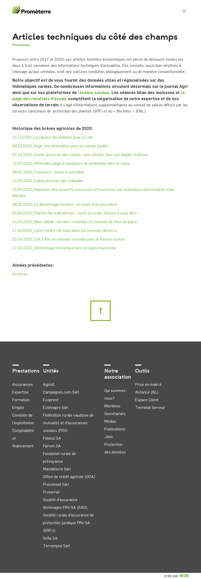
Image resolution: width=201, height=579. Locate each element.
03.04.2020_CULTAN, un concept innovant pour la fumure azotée (68, 239)
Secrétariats (115, 413)
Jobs (108, 436)
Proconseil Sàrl (56, 484)
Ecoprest (51, 399)
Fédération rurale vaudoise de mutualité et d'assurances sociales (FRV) (68, 423)
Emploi (18, 407)
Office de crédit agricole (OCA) (69, 476)
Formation (21, 45)
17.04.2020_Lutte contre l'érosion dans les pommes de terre (64, 230)
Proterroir (51, 492)
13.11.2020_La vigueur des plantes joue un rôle (52, 137)
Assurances (22, 384)
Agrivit (48, 384)
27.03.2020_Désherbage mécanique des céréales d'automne (64, 247)
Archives (20, 274)
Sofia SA (50, 538)
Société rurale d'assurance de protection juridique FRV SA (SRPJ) (68, 523)
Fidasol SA (52, 438)
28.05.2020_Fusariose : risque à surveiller (48, 172)
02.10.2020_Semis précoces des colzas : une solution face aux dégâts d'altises (80, 154)
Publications (114, 429)
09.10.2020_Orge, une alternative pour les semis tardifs (60, 145)
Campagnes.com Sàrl (61, 392)
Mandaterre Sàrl (57, 469)
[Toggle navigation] (184, 11)
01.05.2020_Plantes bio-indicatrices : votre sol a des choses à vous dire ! (75, 213)
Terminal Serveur (150, 407)
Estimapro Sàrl (56, 407)
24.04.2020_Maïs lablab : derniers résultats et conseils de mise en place (74, 221)
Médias (110, 421)
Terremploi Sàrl (56, 545)
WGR (184, 575)
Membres (112, 406)
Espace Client (147, 399)
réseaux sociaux (93, 92)
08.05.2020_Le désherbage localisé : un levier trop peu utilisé (64, 204)
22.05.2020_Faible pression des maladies (47, 180)
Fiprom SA (52, 445)
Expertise (20, 392)
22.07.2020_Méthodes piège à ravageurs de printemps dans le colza (71, 163)
